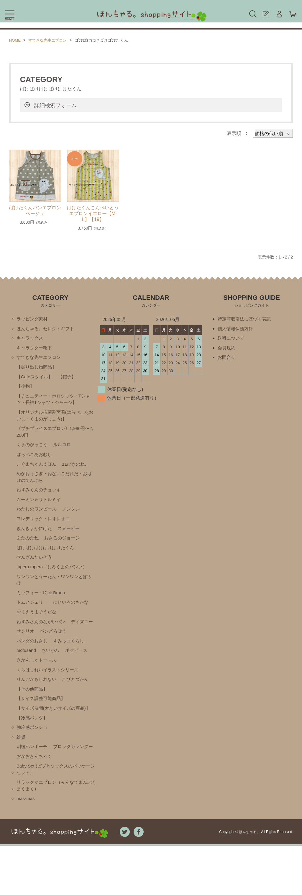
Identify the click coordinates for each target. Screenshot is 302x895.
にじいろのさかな (74, 615)
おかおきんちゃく (35, 803)
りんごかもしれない (38, 705)
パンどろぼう (31, 655)
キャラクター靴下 (35, 349)
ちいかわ (26, 675)
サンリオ (55, 645)
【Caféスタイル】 (36, 379)
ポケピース (53, 675)
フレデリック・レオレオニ (45, 528)
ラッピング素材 (33, 319)
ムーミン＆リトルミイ (40, 508)
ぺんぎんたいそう (35, 568)
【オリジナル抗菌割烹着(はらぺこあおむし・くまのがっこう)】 (55, 420)
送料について (232, 339)
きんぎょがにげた (35, 538)
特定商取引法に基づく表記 (246, 319)
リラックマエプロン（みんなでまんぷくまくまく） (57, 834)
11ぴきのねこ (79, 470)
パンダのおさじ (66, 655)
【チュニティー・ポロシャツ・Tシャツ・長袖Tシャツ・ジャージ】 (53, 403)
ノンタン (74, 518)
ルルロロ (64, 450)
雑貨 (21, 772)
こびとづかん (79, 705)
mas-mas (26, 847)
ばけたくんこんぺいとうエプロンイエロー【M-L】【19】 (93, 213)
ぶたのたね (28, 548)
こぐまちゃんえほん (38, 470)
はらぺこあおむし (35, 460)
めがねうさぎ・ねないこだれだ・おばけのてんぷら (54, 484)
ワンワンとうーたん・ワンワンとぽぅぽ (54, 592)
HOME (15, 40)
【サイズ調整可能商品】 (42, 725)
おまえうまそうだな (38, 625)
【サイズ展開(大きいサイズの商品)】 (50, 739)
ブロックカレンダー (38, 793)
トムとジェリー (33, 615)
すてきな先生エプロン (49, 40)
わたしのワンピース (38, 518)
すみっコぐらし (33, 665)
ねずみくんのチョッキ (40, 497)
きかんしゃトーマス (38, 685)
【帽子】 (69, 379)
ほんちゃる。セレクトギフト (47, 329)
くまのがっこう (33, 450)
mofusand (65, 665)
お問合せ (227, 359)
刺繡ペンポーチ (33, 783)
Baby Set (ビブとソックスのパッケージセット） (56, 817)
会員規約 (227, 349)
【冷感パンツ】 (33, 752)
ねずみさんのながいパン (42, 635)
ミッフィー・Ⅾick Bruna (42, 605)
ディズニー (28, 645)
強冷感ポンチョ (33, 762)
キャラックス (31, 339)
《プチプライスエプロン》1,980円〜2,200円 (55, 437)
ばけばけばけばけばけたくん (47, 558)
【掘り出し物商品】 (38, 369)
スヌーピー (71, 538)
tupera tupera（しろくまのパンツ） (54, 578)
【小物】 (26, 389)
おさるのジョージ (64, 548)
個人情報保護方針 (236, 329)
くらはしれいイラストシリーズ (50, 695)
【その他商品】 (33, 715)
